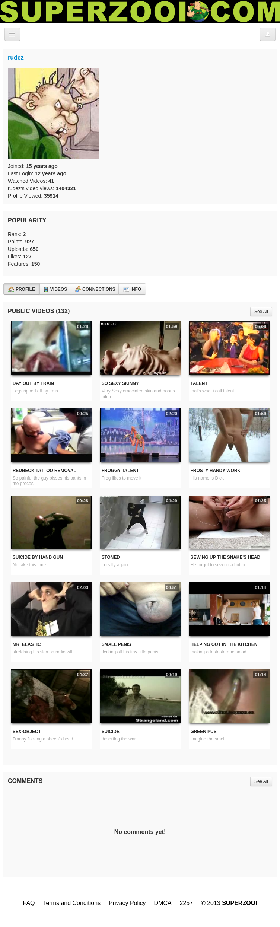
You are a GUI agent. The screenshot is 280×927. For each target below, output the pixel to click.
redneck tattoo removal (44, 470)
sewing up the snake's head (226, 557)
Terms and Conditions (72, 903)
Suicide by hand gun (38, 557)
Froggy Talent (120, 470)
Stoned (111, 557)
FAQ (29, 903)
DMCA (163, 903)
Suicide (111, 731)
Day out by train (33, 383)
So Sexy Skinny (120, 383)
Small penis (116, 644)
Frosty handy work (216, 470)
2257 (186, 903)
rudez (16, 57)
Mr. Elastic (27, 644)
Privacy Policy (127, 903)
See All (261, 311)
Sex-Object (27, 731)
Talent (199, 383)
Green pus (204, 731)
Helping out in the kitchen (224, 644)
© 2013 (229, 903)
